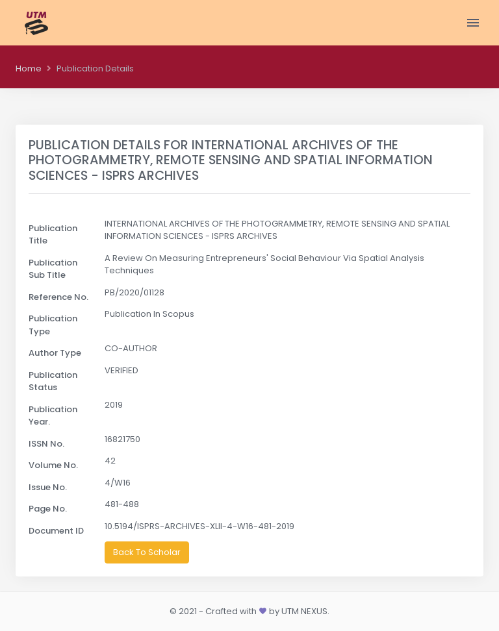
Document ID (56, 531)
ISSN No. (46, 444)
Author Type (55, 353)
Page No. (48, 508)
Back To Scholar (147, 552)
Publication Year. (53, 415)
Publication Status (53, 381)
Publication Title (53, 234)
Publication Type (53, 325)
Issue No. (48, 487)
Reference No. (58, 297)
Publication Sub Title (53, 269)
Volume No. (53, 465)
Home (29, 68)
